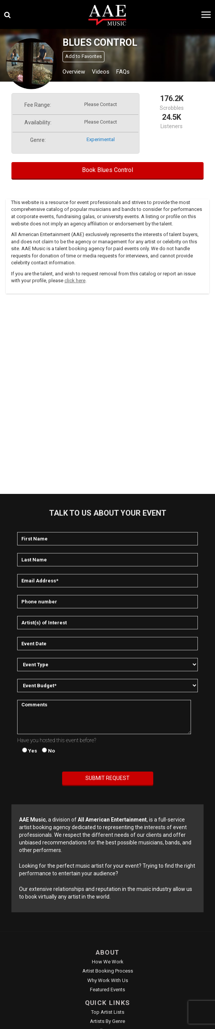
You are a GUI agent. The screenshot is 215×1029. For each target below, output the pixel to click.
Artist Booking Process (107, 971)
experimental (101, 139)
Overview (74, 71)
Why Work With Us (107, 980)
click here (74, 280)
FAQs (123, 71)
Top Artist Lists (107, 1012)
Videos (100, 71)
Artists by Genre (107, 1021)
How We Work (108, 962)
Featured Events (107, 989)
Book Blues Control (107, 170)
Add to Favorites (83, 56)
